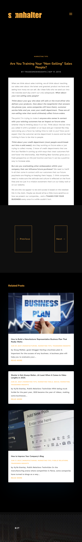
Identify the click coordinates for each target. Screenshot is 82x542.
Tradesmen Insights (61, 346)
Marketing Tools (45, 382)
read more (16, 360)
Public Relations (60, 460)
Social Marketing (62, 382)
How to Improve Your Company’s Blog (27, 456)
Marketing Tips (41, 57)
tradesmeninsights (36, 72)
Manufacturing (30, 346)
